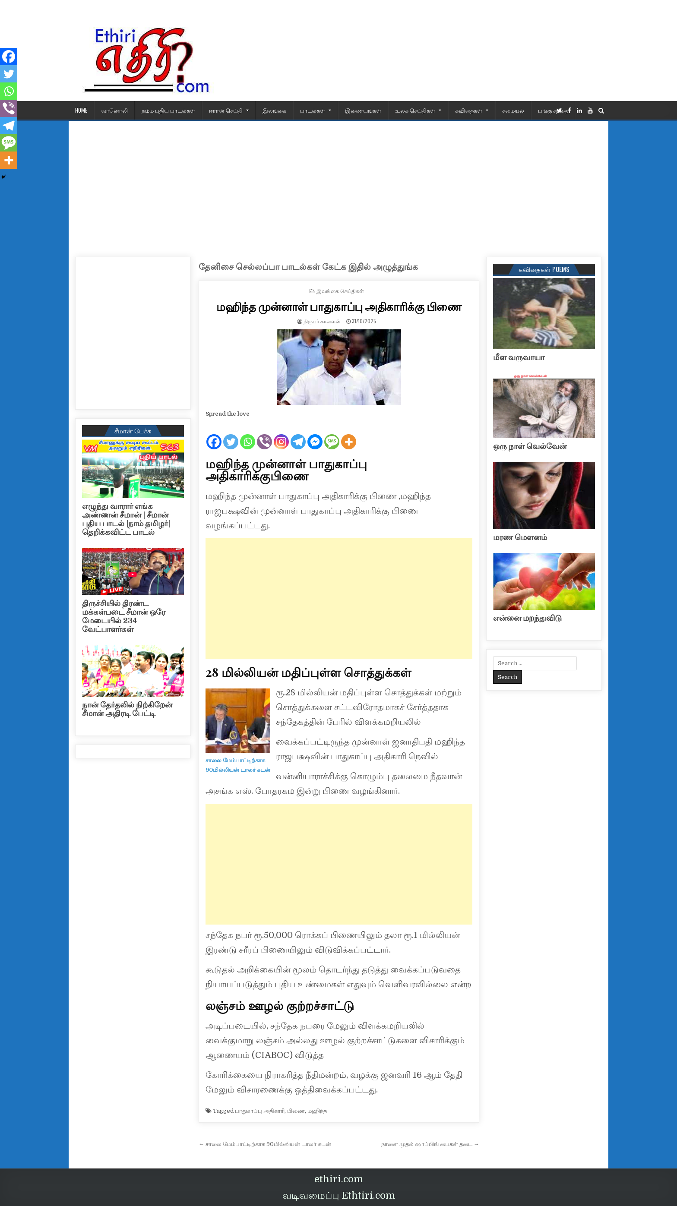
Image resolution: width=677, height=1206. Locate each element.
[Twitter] (230, 434)
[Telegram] (298, 434)
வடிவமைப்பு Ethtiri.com (338, 1195)
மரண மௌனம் (520, 537)
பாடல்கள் (312, 110)
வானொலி (114, 110)
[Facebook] (213, 434)
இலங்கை (274, 110)
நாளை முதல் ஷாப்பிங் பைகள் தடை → (430, 1144)
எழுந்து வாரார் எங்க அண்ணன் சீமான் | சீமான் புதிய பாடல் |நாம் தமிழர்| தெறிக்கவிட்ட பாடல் (126, 519)
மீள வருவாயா (518, 357)
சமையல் (513, 110)
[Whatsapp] (247, 434)
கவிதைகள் (468, 110)
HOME (81, 110)
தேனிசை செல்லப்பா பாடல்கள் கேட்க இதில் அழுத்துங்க (308, 267)
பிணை (296, 1111)
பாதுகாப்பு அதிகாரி (260, 1111)
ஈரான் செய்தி (226, 110)
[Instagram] (281, 434)
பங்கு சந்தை (553, 110)
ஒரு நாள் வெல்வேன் (529, 446)
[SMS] (331, 434)
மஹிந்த (317, 1111)
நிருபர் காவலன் (322, 321)
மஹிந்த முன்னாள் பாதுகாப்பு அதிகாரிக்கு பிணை (339, 306)
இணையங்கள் (363, 110)
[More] (348, 434)
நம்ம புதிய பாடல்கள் (168, 110)
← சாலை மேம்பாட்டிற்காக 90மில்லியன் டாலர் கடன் (265, 1144)
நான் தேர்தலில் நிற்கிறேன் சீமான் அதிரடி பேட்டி (127, 709)
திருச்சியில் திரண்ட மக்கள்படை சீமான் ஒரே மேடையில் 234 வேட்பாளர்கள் (123, 616)
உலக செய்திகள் (415, 110)
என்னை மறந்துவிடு (527, 618)
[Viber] (264, 434)
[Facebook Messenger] (315, 434)
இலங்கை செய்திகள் (340, 290)
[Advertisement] (338, 185)
